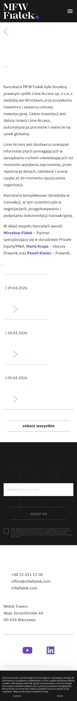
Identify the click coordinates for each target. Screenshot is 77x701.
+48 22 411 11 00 (27, 574)
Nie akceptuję (17, 696)
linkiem (18, 537)
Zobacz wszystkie (39, 425)
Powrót (8, 31)
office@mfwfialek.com (31, 581)
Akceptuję (60, 696)
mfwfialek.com (24, 587)
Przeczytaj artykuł (10, 309)
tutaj (45, 691)
